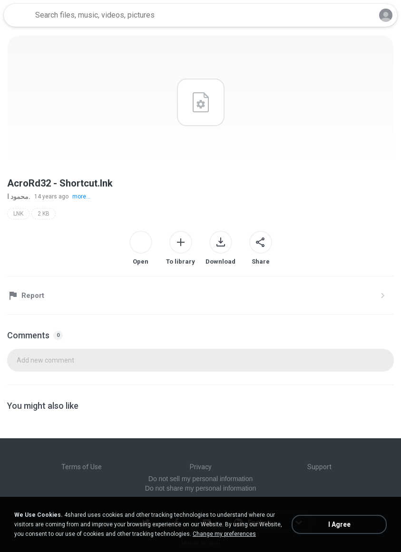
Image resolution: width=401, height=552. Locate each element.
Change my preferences (224, 534)
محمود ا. (18, 196)
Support (319, 467)
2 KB (43, 213)
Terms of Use (81, 467)
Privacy (201, 467)
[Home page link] (18, 15)
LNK (18, 213)
